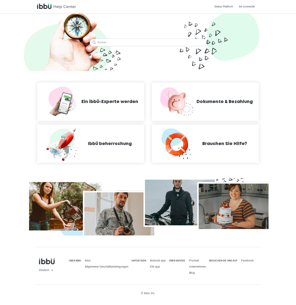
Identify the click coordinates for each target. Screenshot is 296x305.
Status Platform (225, 6)
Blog (192, 272)
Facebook (247, 260)
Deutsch (44, 270)
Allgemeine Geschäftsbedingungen (106, 266)
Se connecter (247, 6)
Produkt (194, 260)
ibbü (87, 260)
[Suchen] (148, 42)
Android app (158, 260)
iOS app (155, 266)
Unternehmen (197, 266)
